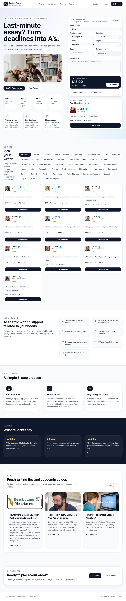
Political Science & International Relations (36, 164)
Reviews (72, 4)
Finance (55, 169)
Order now (117, 4)
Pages (98, 41)
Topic (72, 49)
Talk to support (98, 92)
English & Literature (62, 154)
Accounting (43, 169)
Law (106, 154)
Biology (23, 174)
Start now (95, 575)
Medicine (24, 159)
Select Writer (23, 209)
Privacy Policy (104, 596)
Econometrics (113, 169)
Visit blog (112, 486)
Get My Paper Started (14, 88)
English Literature (68, 169)
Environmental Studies (76, 164)
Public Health (58, 174)
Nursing (48, 154)
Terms (112, 596)
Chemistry (34, 174)
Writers (41, 4)
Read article (15, 545)
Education (107, 174)
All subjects (25, 154)
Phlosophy (83, 169)
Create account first (79, 92)
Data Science (35, 179)
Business (37, 154)
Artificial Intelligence (52, 179)
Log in (95, 4)
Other (33, 169)
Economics (116, 154)
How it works (52, 4)
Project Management (110, 164)
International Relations (91, 174)
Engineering (105, 159)
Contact (119, 596)
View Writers (33, 88)
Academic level (75, 33)
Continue (112, 85)
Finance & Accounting (77, 159)
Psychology (78, 154)
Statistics (93, 159)
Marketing (61, 159)
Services (63, 4)
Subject (73, 41)
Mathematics (93, 164)
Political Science (73, 174)
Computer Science (93, 154)
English (23, 179)
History (23, 169)
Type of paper (75, 25)
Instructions (74, 58)
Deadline (99, 33)
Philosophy (59, 164)
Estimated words (102, 49)
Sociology (35, 159)
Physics (45, 174)
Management (48, 159)
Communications (97, 169)
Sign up (105, 4)
